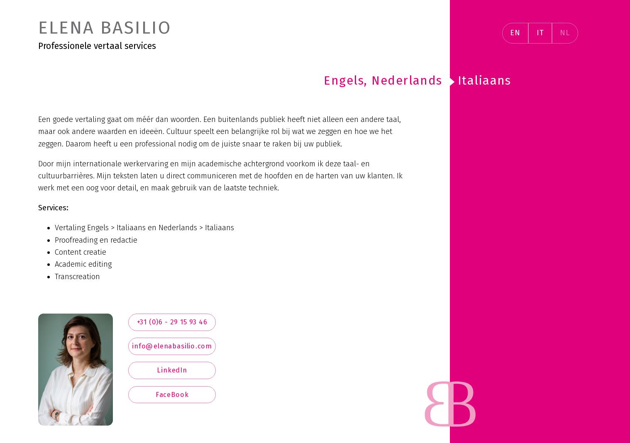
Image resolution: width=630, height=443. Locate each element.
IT (540, 32)
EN (515, 32)
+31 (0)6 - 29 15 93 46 (172, 322)
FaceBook (172, 395)
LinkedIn (172, 370)
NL (565, 32)
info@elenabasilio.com (172, 346)
